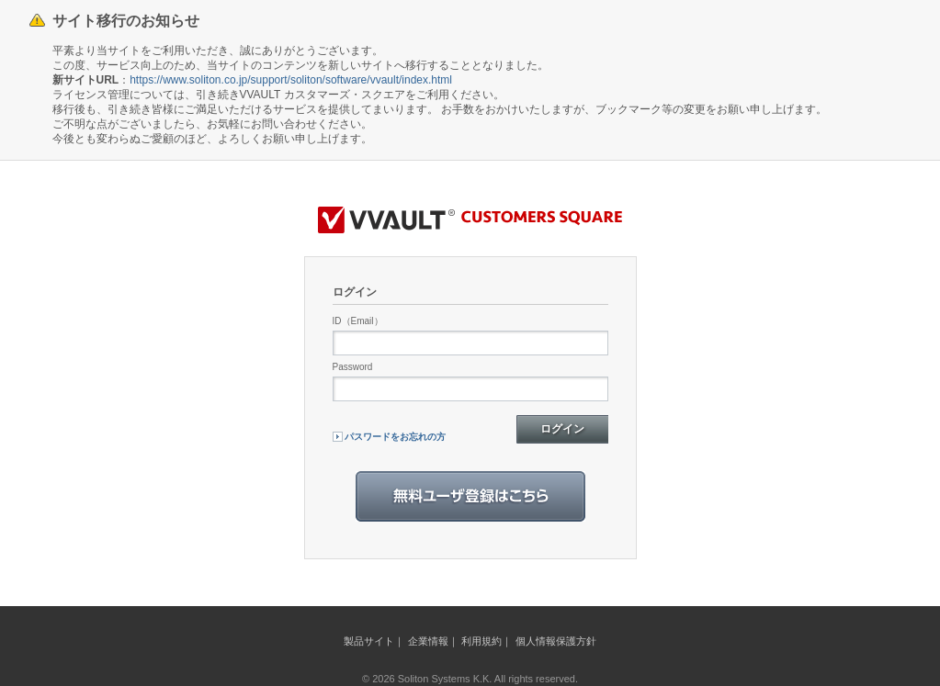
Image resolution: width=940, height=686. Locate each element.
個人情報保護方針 (555, 641)
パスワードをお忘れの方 (395, 437)
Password (353, 367)
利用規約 (481, 641)
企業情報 (428, 641)
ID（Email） (358, 321)
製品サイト (369, 641)
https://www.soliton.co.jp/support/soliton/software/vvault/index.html (291, 79)
